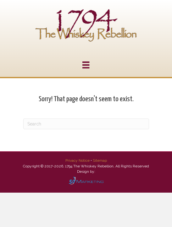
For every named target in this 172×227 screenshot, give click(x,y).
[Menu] (85, 65)
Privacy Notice (78, 160)
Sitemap (100, 160)
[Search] (86, 124)
